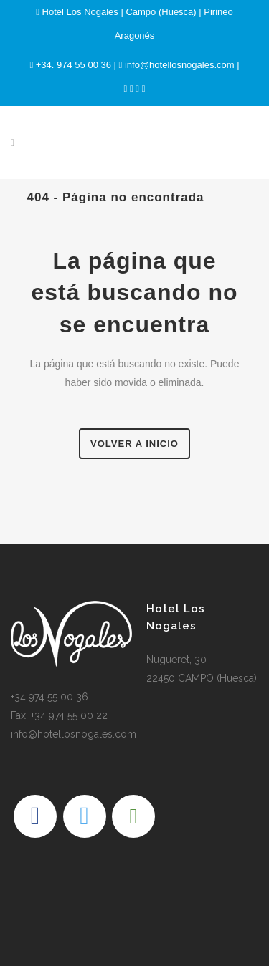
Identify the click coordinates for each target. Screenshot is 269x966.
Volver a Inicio (134, 443)
